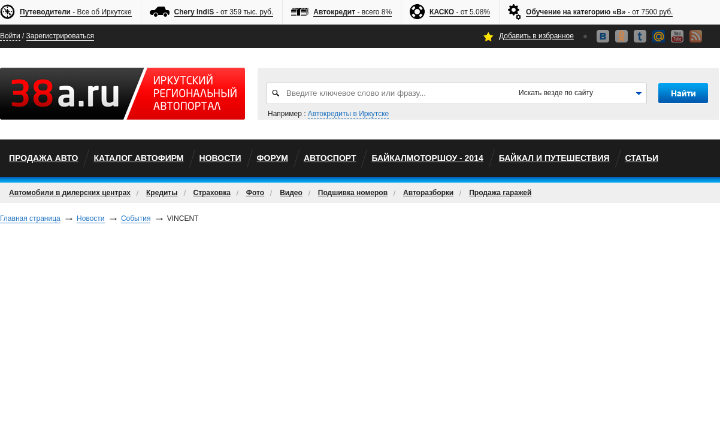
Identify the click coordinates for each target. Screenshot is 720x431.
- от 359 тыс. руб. (224, 12)
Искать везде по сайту (556, 93)
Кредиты (161, 193)
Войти (10, 36)
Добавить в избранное (536, 36)
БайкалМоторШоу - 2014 (427, 158)
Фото (255, 193)
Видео (291, 193)
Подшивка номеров (353, 193)
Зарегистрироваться (60, 36)
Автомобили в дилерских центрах (70, 193)
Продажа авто (43, 158)
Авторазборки (428, 193)
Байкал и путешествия (554, 158)
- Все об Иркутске (76, 12)
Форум (272, 158)
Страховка (212, 193)
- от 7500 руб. (599, 12)
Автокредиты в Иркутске (348, 114)
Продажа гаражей (500, 193)
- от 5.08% (459, 12)
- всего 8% (352, 12)
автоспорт (330, 158)
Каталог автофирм (138, 158)
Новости (220, 158)
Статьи (642, 158)
